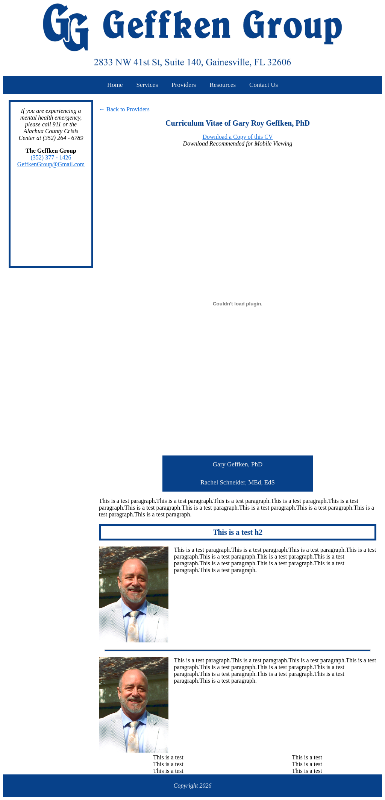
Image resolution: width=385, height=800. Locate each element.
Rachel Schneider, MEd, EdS (237, 482)
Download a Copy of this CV (237, 137)
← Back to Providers (124, 109)
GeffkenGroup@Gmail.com (51, 164)
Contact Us (263, 84)
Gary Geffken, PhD (237, 464)
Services (147, 84)
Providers (183, 84)
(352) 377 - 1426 (51, 157)
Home (115, 84)
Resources (222, 84)
